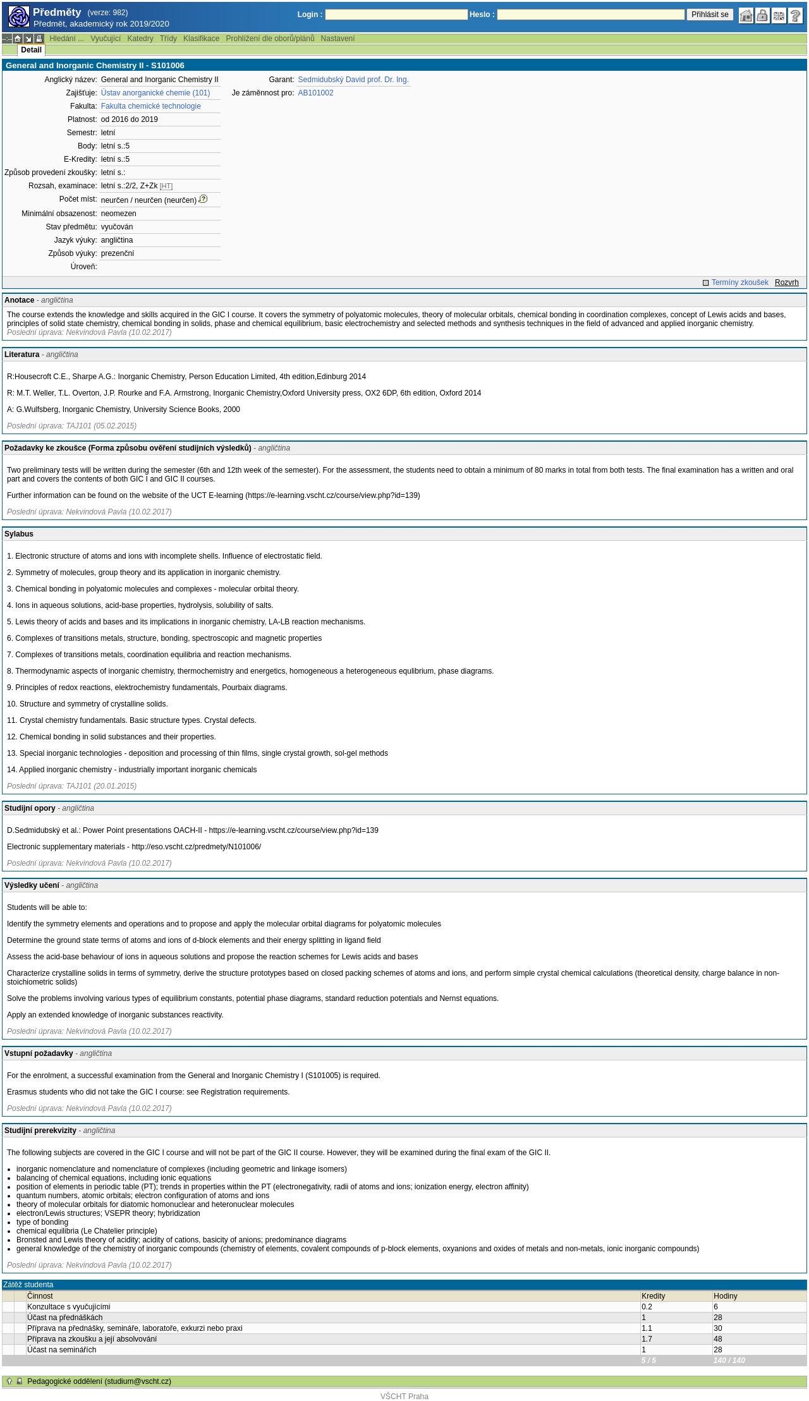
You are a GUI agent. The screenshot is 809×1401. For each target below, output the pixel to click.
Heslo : (482, 14)
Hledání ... (66, 38)
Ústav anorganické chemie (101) (155, 92)
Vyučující (105, 38)
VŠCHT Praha (404, 1396)
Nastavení (338, 38)
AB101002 (316, 92)
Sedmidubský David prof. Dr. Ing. (353, 79)
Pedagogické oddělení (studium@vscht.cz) (99, 1381)
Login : (310, 14)
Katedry (140, 38)
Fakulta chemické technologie (151, 106)
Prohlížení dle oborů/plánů (270, 38)
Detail (31, 49)
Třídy (168, 38)
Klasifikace (201, 38)
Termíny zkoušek (740, 282)
